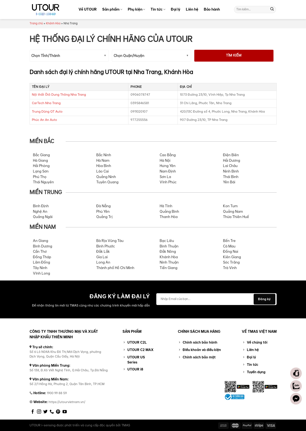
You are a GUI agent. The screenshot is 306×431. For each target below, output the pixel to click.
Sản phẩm (112, 9)
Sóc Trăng (231, 262)
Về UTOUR (88, 9)
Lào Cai (102, 171)
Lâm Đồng (41, 262)
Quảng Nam (233, 211)
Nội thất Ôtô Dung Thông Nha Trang (59, 94)
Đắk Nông (168, 251)
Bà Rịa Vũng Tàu (110, 241)
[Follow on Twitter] (45, 412)
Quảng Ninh (106, 177)
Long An (103, 262)
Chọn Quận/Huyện (129, 56)
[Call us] (52, 412)
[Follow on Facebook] (33, 412)
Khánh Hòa (53, 23)
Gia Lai (102, 257)
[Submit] (272, 9)
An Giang (40, 241)
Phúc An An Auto (44, 120)
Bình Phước (105, 246)
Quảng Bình (169, 211)
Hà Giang (40, 160)
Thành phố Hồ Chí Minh (115, 268)
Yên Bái (229, 182)
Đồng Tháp (42, 257)
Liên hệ (192, 9)
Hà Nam (102, 160)
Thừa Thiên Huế (236, 217)
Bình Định (41, 206)
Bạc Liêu (167, 241)
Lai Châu (230, 166)
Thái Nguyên (43, 182)
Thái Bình (230, 177)
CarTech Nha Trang (46, 103)
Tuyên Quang (107, 182)
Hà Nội (165, 160)
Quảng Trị (104, 217)
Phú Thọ (39, 177)
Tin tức (158, 9)
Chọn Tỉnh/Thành (45, 56)
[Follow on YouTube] (65, 412)
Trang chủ (36, 23)
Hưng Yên (167, 166)
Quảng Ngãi (43, 217)
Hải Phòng (41, 166)
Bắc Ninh (103, 155)
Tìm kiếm (234, 55)
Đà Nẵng (103, 206)
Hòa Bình (103, 166)
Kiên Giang (232, 257)
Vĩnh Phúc (168, 182)
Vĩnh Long (41, 273)
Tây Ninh (40, 268)
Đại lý (175, 9)
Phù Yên (103, 211)
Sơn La (165, 177)
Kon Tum (230, 206)
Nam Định (168, 171)
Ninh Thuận (169, 262)
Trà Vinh (230, 268)
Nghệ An (40, 211)
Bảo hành (212, 9)
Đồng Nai (230, 251)
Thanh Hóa (169, 217)
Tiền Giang (168, 268)
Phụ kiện (136, 9)
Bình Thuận (169, 246)
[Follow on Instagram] (39, 412)
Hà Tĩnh (166, 206)
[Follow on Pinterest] (58, 412)
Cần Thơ (40, 251)
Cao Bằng (168, 155)
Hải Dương (231, 160)
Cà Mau (229, 246)
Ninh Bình (231, 171)
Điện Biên (231, 155)
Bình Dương (42, 246)
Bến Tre (229, 241)
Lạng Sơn (41, 171)
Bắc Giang (41, 155)
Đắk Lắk (103, 251)
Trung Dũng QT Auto (47, 111)
